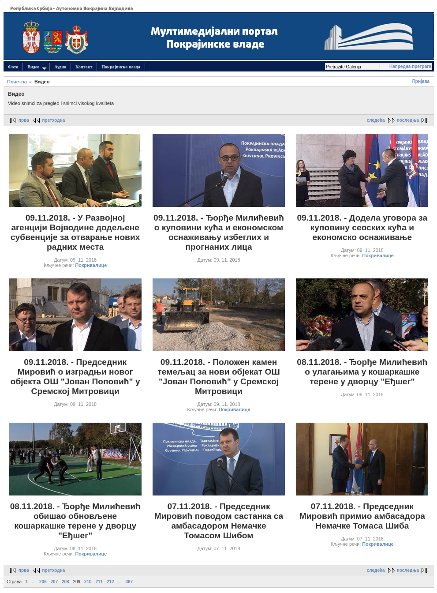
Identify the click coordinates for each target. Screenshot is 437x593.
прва (24, 120)
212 (110, 581)
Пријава (421, 81)
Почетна (17, 81)
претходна (53, 120)
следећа (376, 120)
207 (54, 581)
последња (408, 120)
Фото (13, 66)
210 (88, 581)
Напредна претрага (410, 66)
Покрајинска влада (120, 66)
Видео (37, 67)
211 (99, 581)
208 (65, 581)
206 (43, 581)
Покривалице (91, 265)
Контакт (83, 66)
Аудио (60, 66)
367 (129, 581)
